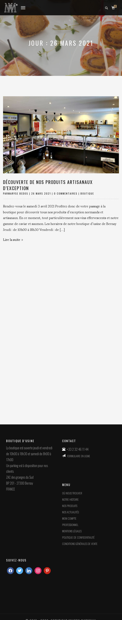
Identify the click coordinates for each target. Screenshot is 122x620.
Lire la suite (11, 239)
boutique (87, 193)
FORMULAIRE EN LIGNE (78, 456)
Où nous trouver (72, 493)
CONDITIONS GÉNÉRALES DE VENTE (79, 543)
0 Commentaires (65, 193)
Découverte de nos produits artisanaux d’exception (48, 185)
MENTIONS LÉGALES (72, 531)
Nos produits (69, 506)
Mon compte (69, 518)
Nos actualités (70, 512)
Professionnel (70, 525)
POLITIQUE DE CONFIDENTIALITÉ (78, 537)
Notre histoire (70, 499)
